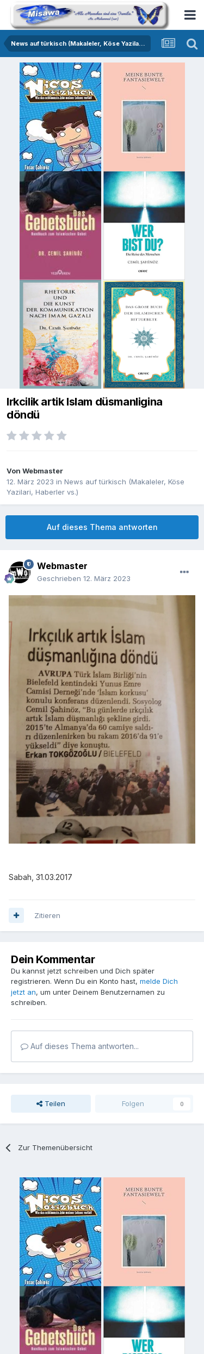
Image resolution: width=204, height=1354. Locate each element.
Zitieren (47, 915)
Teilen (50, 1103)
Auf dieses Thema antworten (102, 527)
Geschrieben (84, 578)
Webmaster (42, 470)
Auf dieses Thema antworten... (80, 1046)
